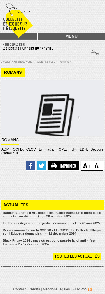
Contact (19, 289)
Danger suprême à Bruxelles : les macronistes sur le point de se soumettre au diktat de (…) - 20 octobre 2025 (52, 214)
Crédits (34, 289)
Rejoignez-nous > (46, 61)
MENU (71, 36)
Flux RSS (82, 289)
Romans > (65, 61)
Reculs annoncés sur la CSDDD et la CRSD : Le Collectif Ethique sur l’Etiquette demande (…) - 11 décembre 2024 (52, 231)
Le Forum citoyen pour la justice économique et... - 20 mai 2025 (51, 223)
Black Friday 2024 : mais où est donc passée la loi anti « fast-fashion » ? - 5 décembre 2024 (49, 242)
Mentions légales (56, 289)
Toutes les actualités (77, 256)
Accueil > (7, 61)
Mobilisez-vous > (24, 61)
